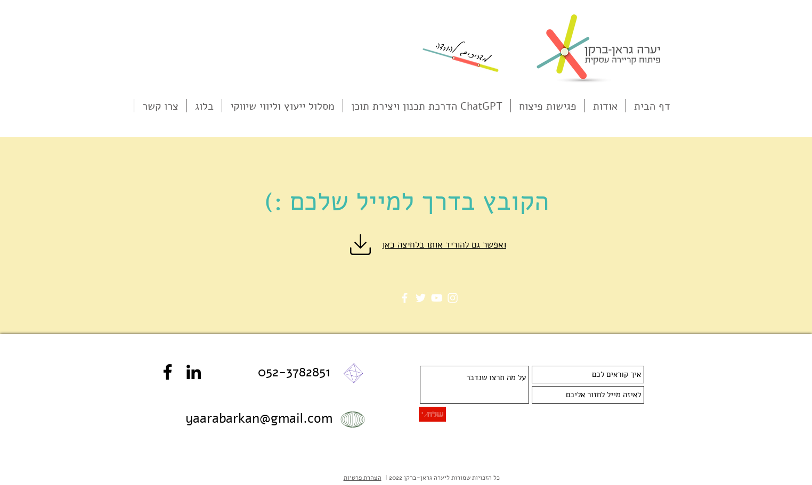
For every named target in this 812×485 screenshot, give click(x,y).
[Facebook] (404, 298)
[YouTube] (436, 298)
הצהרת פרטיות (362, 477)
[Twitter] (420, 298)
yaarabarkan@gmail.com (258, 418)
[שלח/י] (432, 414)
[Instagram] (452, 298)
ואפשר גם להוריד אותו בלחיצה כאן (444, 245)
